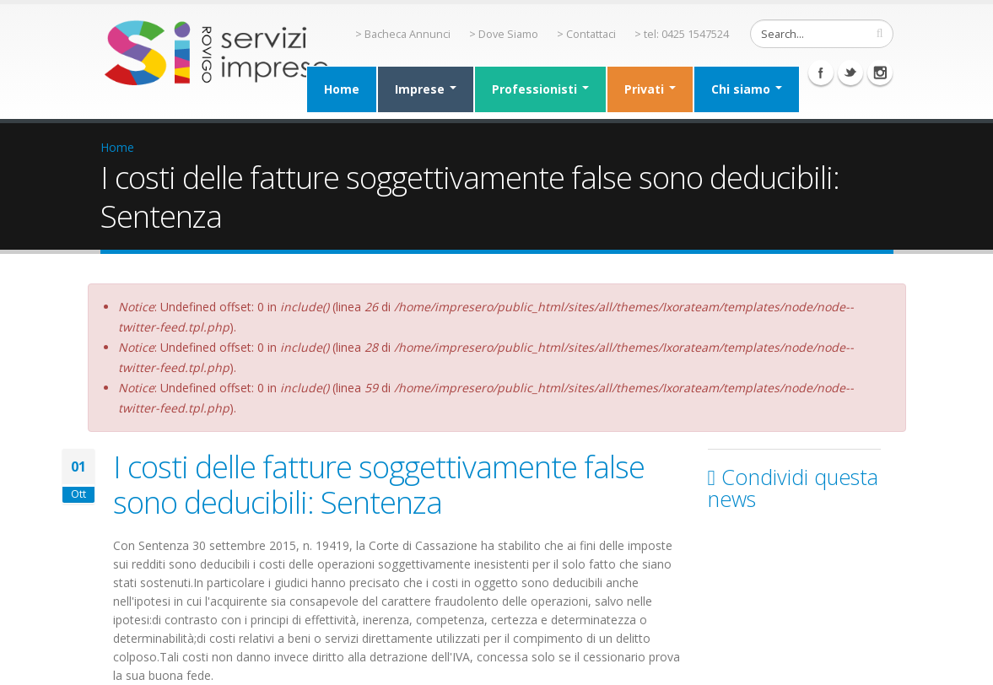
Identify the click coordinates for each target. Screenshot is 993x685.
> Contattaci (586, 34)
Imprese (425, 89)
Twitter (850, 72)
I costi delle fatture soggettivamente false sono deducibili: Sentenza (379, 484)
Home (341, 89)
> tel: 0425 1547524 (681, 34)
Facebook (821, 72)
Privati (650, 89)
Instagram (880, 72)
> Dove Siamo (503, 34)
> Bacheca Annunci (403, 34)
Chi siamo (746, 89)
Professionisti (540, 89)
